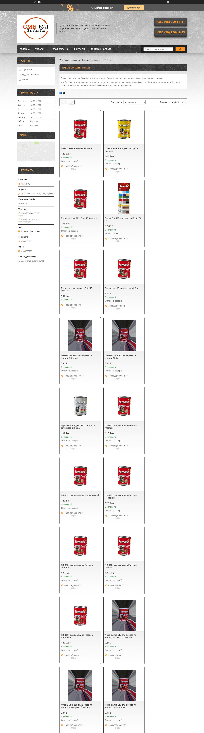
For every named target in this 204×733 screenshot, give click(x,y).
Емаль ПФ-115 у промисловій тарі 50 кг (79, 219)
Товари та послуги (71, 60)
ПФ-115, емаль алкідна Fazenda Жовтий (77, 359)
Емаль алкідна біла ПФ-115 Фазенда (166, 148)
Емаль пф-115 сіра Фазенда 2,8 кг (164, 218)
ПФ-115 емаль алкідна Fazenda (76, 148)
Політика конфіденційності (117, 730)
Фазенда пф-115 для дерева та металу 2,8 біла (119, 289)
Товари (39, 49)
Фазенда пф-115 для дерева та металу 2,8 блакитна (163, 499)
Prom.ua (115, 728)
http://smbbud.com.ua (31, 231)
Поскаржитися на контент (95, 730)
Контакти (79, 49)
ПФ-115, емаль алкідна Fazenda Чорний (120, 429)
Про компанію (60, 49)
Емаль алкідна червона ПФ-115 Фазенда (120, 219)
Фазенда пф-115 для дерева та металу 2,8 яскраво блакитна (119, 499)
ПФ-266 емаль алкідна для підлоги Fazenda (121, 149)
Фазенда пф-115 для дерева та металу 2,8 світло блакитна (76, 499)
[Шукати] (180, 49)
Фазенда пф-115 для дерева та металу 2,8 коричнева (163, 638)
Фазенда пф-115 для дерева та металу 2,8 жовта (119, 638)
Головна (25, 49)
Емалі (85, 60)
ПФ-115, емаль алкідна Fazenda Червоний (163, 359)
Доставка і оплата (101, 49)
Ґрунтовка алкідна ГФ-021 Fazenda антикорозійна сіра (165, 289)
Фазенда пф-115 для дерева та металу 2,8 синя (76, 568)
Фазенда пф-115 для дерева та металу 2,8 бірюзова (119, 568)
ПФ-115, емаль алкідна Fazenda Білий (120, 359)
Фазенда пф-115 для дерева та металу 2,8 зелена (76, 638)
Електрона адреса (26, 717)
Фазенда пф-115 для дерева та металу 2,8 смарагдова (163, 568)
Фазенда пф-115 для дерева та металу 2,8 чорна (76, 289)
